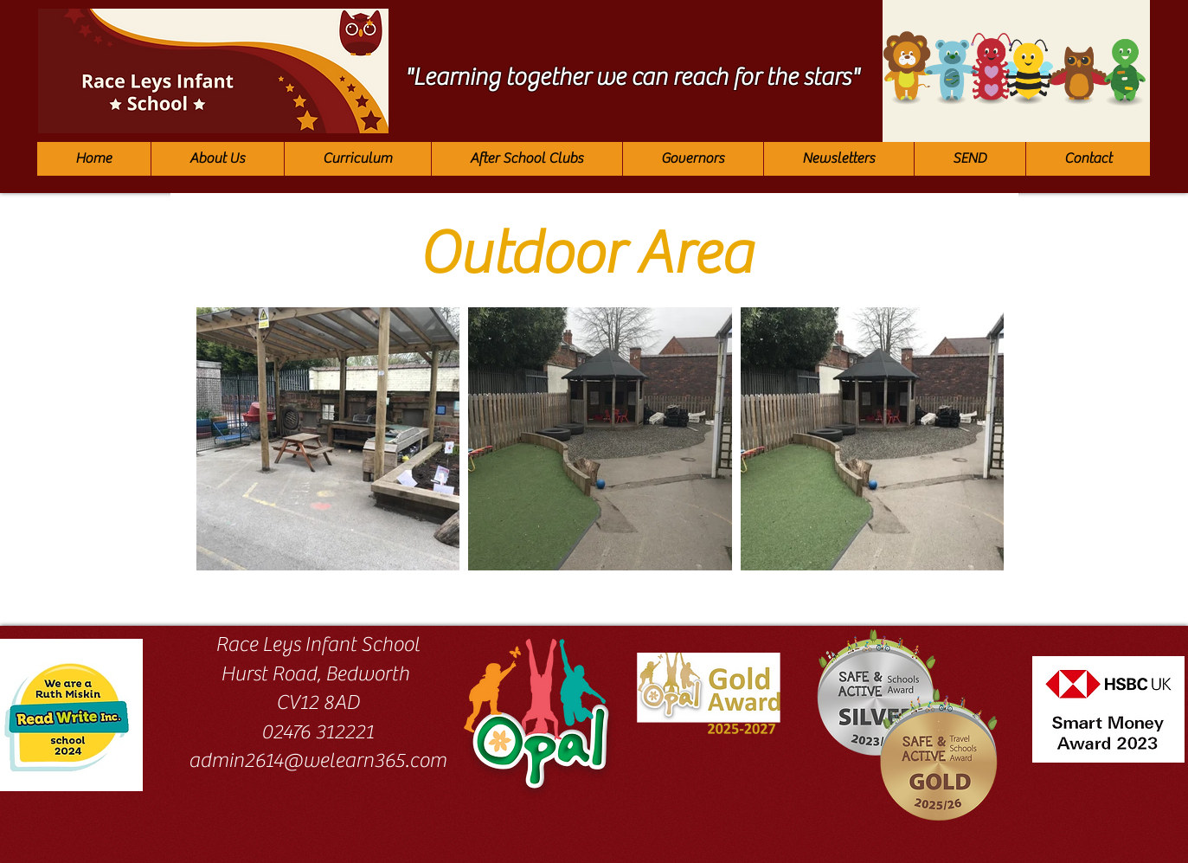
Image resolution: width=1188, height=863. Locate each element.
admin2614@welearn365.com (317, 760)
